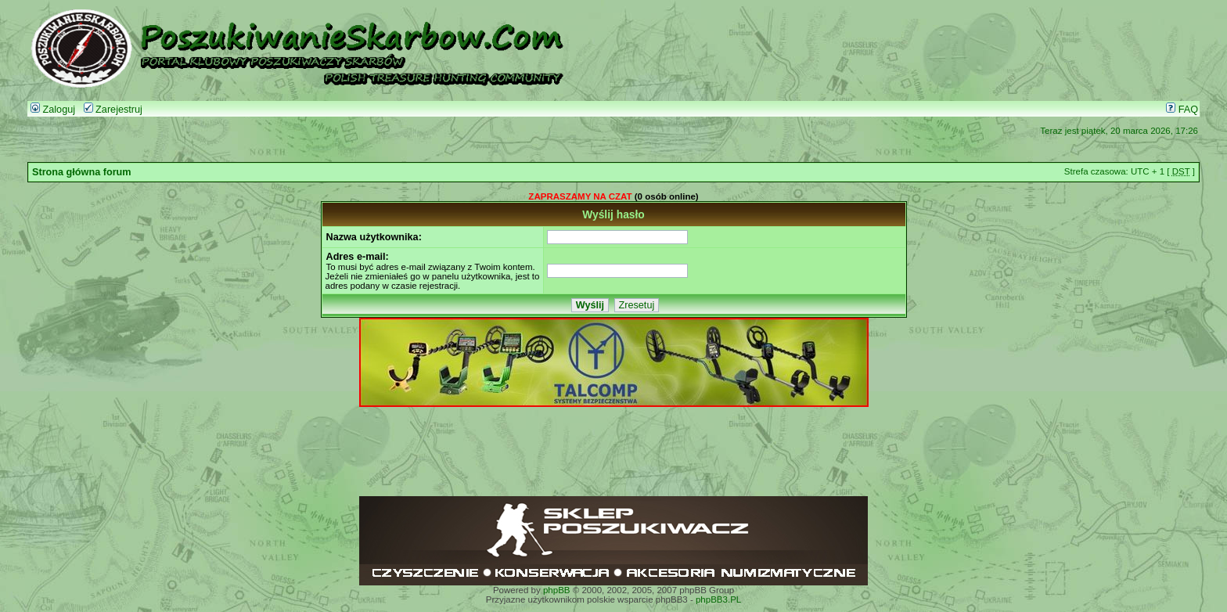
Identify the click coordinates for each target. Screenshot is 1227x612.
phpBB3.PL (718, 599)
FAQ (1182, 109)
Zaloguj (53, 109)
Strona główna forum (81, 172)
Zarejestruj (113, 109)
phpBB (556, 590)
